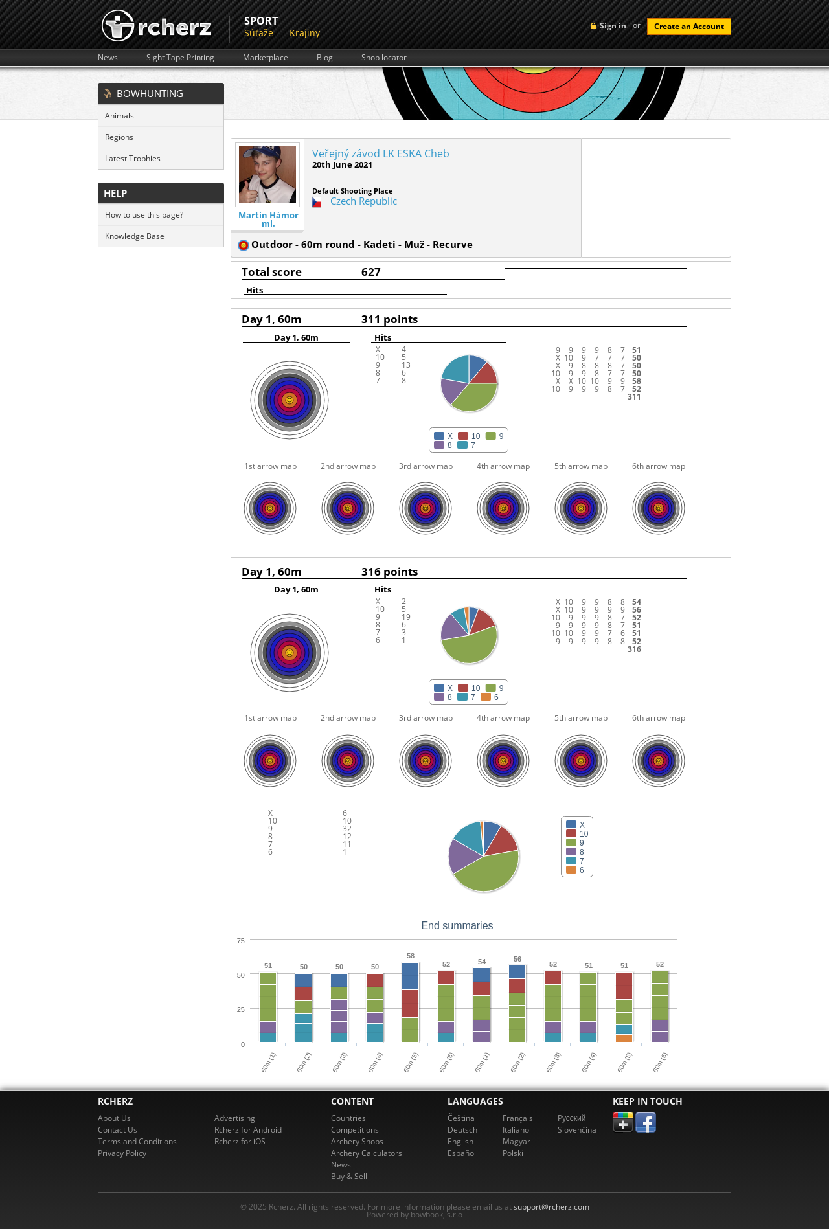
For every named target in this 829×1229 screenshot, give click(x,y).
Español (462, 1152)
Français (518, 1117)
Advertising (234, 1117)
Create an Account (689, 26)
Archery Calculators (366, 1152)
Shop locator (384, 58)
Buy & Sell (349, 1176)
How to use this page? (144, 214)
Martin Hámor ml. (268, 219)
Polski (513, 1152)
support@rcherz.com (551, 1206)
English (460, 1141)
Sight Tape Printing (180, 58)
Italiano (516, 1129)
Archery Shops (357, 1141)
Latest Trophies (133, 158)
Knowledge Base (135, 236)
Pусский (572, 1117)
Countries (348, 1117)
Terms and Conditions (137, 1141)
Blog (325, 58)
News (108, 58)
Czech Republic (363, 200)
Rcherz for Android (248, 1129)
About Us (114, 1117)
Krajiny (305, 33)
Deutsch (462, 1129)
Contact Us (117, 1129)
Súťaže (258, 33)
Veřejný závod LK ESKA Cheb (380, 153)
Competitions (355, 1129)
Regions (119, 136)
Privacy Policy (122, 1152)
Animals (119, 115)
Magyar (516, 1141)
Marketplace (265, 58)
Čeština (461, 1117)
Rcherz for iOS (240, 1141)
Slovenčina (577, 1129)
